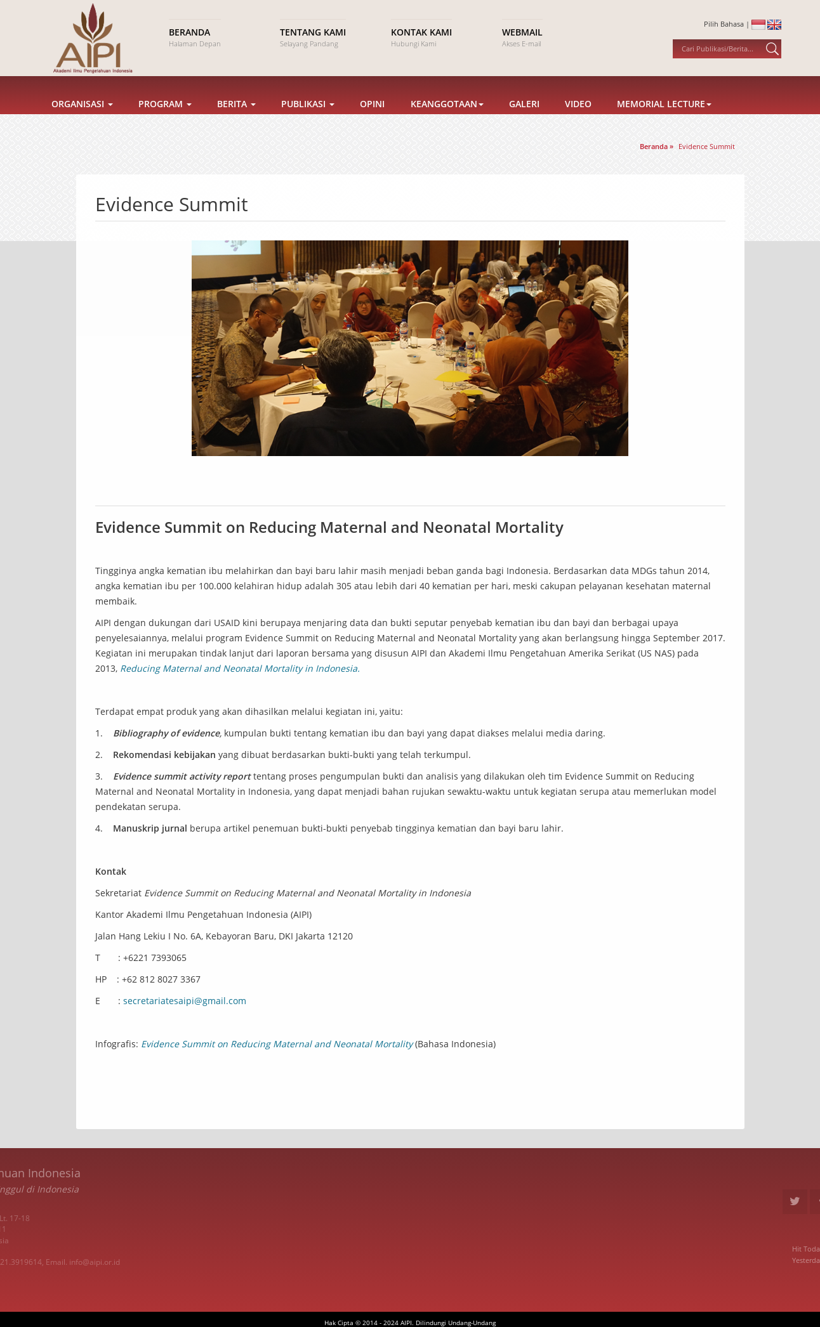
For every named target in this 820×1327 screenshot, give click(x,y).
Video (578, 121)
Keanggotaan (447, 121)
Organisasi (82, 121)
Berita (236, 121)
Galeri (524, 121)
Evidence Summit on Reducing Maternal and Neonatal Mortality (277, 1044)
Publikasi (307, 121)
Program (165, 121)
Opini (372, 121)
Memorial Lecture (664, 121)
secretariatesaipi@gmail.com (184, 1001)
